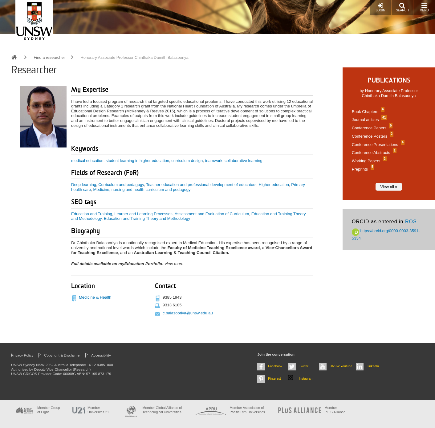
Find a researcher (49, 57)
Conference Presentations (377, 144)
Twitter (303, 366)
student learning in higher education (137, 160)
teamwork (213, 160)
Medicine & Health (95, 297)
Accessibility (101, 355)
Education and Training (91, 214)
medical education (87, 160)
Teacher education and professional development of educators (201, 184)
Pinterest (274, 378)
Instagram (306, 378)
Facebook (275, 366)
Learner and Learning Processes (143, 214)
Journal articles (368, 119)
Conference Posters (372, 136)
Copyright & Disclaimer (62, 355)
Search (402, 7)
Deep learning (83, 184)
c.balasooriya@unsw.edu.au (188, 313)
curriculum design (187, 160)
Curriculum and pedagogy (121, 184)
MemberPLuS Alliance (334, 410)
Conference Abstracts (373, 152)
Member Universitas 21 (98, 410)
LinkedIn (373, 366)
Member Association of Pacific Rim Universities (247, 410)
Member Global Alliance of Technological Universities (162, 410)
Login (380, 7)
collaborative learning (243, 160)
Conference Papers (371, 128)
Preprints (362, 169)
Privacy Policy (22, 355)
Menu (424, 7)
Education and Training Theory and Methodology (147, 218)
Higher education (274, 184)
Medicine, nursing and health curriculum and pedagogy (142, 189)
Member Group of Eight (48, 410)
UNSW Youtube (341, 366)
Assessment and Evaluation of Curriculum (212, 214)
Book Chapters (367, 111)
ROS (411, 221)
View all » (388, 186)
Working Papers (368, 161)
